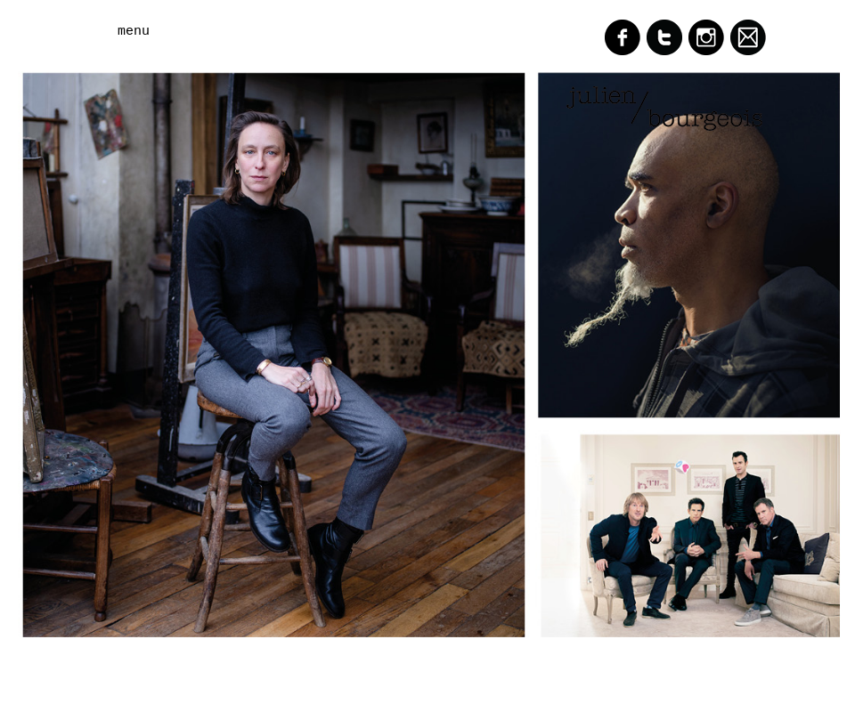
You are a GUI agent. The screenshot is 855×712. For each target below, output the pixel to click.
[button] (187, 31)
